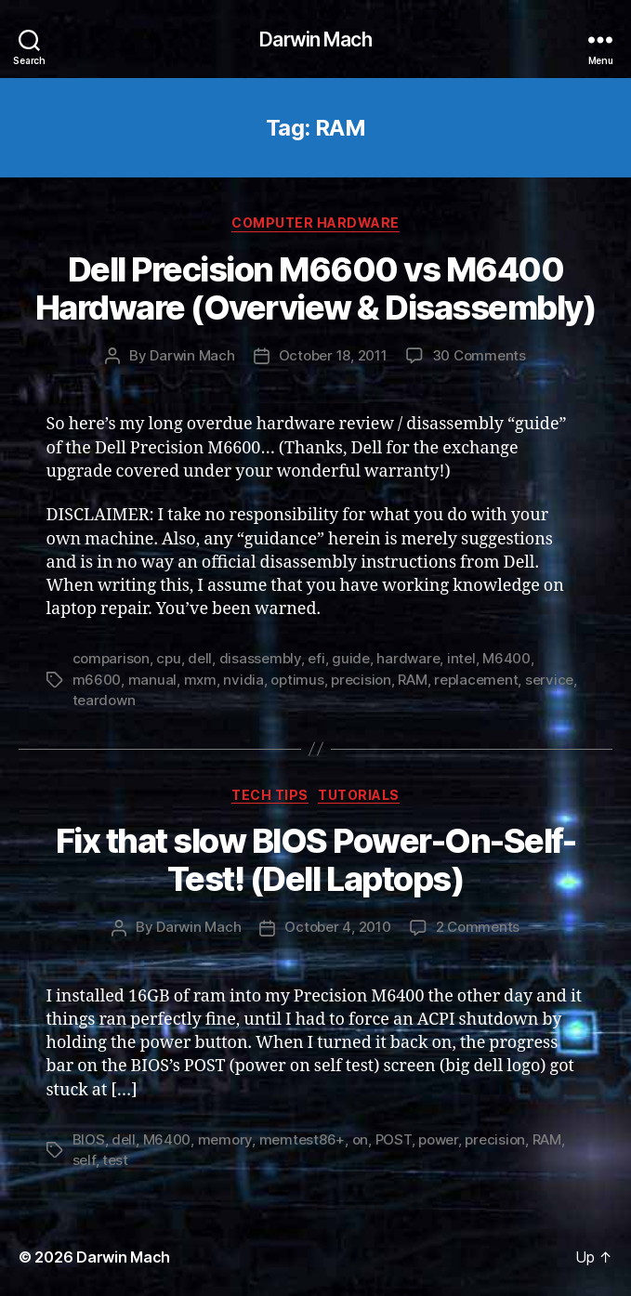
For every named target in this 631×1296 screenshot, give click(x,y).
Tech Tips (270, 795)
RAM (412, 679)
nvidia (243, 679)
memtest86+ (302, 1139)
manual (152, 679)
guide (351, 658)
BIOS (88, 1139)
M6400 (506, 658)
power (438, 1139)
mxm (200, 679)
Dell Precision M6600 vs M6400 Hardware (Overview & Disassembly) (316, 288)
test (115, 1160)
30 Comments (479, 355)
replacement (476, 679)
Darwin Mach (315, 39)
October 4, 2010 (337, 927)
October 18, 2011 (333, 355)
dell (200, 658)
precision (361, 679)
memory (225, 1139)
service (549, 679)
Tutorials (359, 795)
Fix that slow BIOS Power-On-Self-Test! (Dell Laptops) (316, 859)
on (360, 1139)
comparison (111, 658)
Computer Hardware (315, 222)
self (84, 1160)
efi (316, 658)
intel (461, 658)
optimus (296, 679)
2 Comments (477, 927)
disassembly (260, 658)
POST (393, 1139)
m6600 (97, 679)
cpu (168, 658)
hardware (408, 658)
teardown (104, 700)
